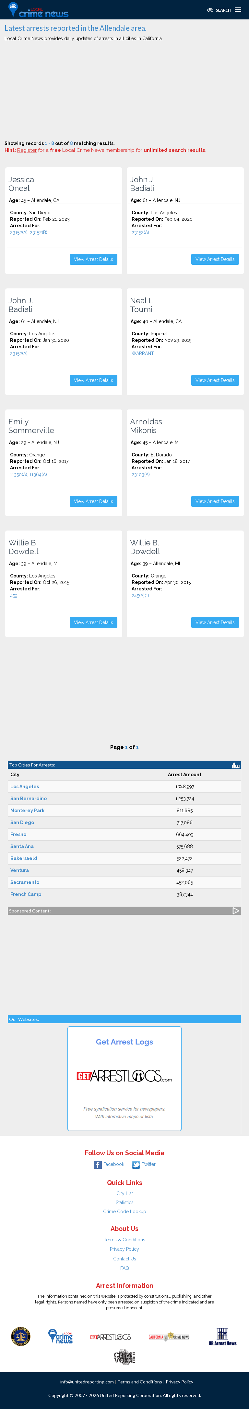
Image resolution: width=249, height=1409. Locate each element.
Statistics (125, 1202)
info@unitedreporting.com (87, 1381)
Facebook (109, 1164)
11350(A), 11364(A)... (30, 474)
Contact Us (124, 1258)
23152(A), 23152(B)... (30, 232)
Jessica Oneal (21, 184)
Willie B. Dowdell (23, 547)
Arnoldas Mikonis (146, 426)
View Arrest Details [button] (93, 259)
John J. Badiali (142, 184)
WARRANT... (144, 353)
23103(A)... (142, 474)
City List (124, 1193)
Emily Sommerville (31, 426)
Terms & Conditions (124, 1239)
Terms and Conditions (139, 1381)
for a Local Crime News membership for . (111, 150)
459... (15, 595)
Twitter (144, 1164)
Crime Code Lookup (124, 1211)
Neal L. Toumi (142, 305)
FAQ (124, 1268)
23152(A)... (142, 232)
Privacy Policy (124, 1249)
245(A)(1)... (142, 595)
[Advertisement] (124, 92)
